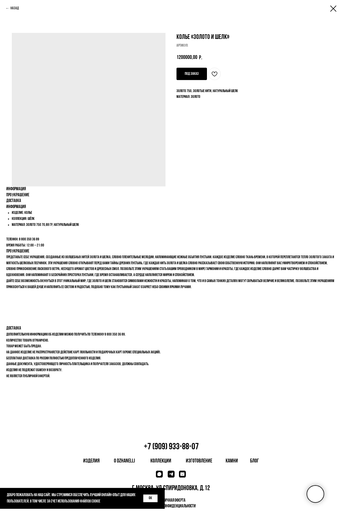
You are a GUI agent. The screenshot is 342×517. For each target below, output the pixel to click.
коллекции (160, 461)
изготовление (199, 461)
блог (254, 461)
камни (232, 461)
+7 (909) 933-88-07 (171, 446)
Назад (14, 8)
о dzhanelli (124, 461)
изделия (91, 461)
